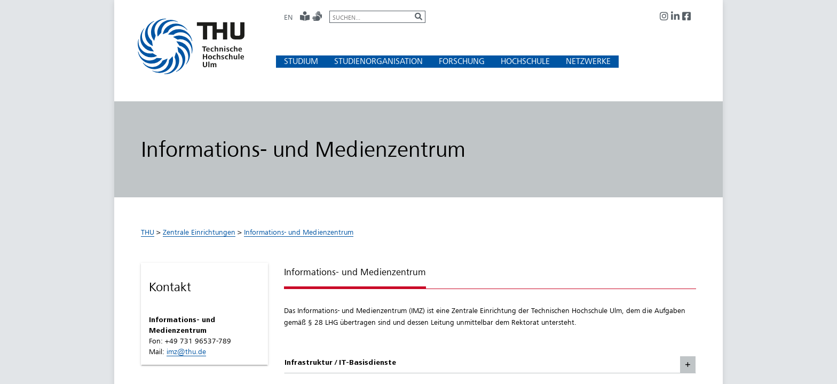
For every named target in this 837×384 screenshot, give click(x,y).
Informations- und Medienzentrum (298, 232)
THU (147, 232)
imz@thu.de (186, 351)
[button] (301, 61)
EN (288, 17)
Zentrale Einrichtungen (199, 232)
